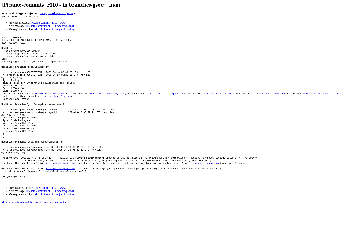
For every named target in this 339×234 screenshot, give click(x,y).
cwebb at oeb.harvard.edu (321, 105)
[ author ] (71, 28)
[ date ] (38, 28)
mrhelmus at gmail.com (60, 188)
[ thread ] (47, 28)
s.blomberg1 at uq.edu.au (166, 105)
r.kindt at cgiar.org (206, 188)
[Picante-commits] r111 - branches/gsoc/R (50, 25)
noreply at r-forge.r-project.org (57, 13)
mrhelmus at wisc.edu (272, 105)
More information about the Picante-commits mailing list (33, 230)
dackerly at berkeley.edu (107, 105)
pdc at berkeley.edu (219, 105)
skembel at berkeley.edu (49, 105)
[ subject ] (59, 28)
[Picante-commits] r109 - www (48, 22)
